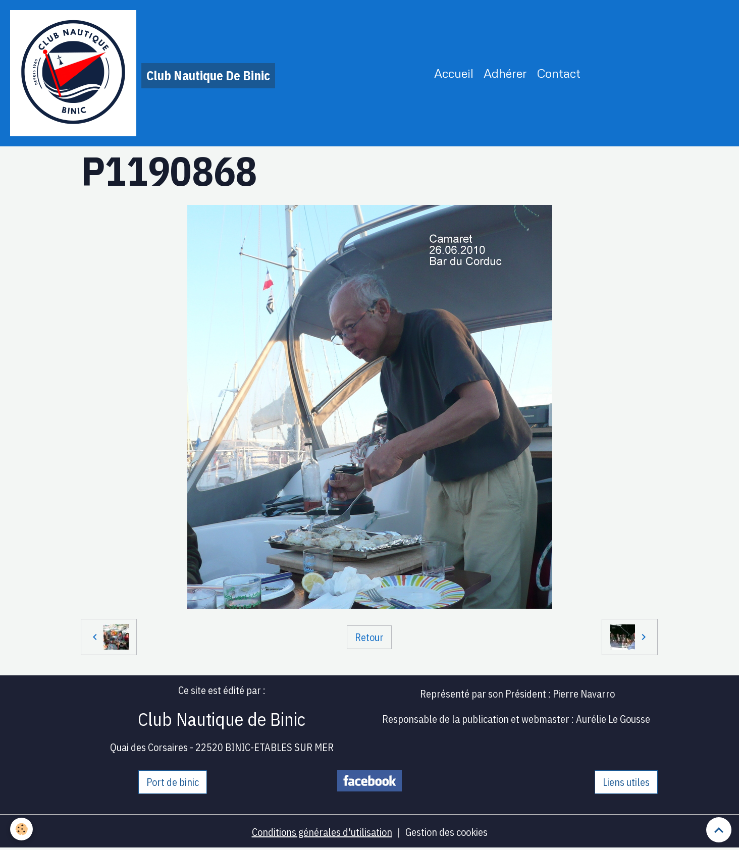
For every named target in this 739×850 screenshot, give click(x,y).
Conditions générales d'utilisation (322, 832)
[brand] (142, 73)
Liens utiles (626, 782)
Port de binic (172, 782)
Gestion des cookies (446, 832)
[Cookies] (21, 829)
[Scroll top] (718, 829)
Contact (558, 73)
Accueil (453, 73)
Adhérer (505, 73)
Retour (369, 637)
